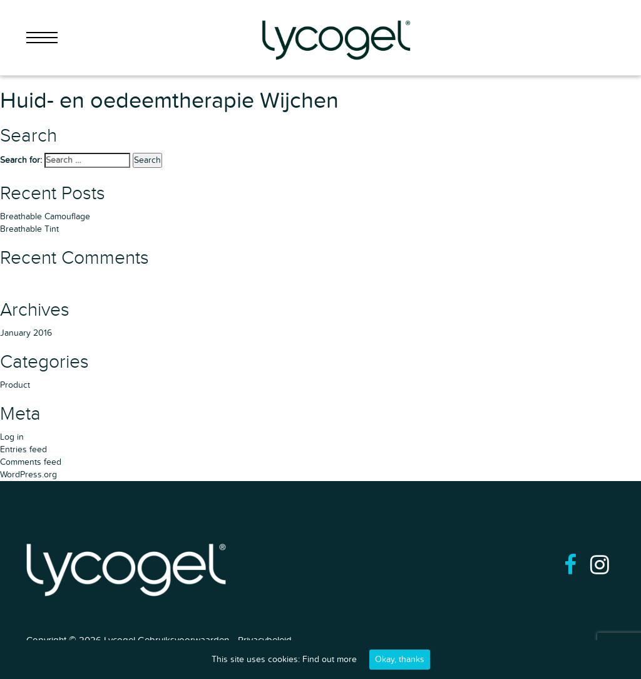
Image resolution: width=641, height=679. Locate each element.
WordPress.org (28, 474)
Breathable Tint (29, 229)
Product (15, 385)
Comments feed (30, 462)
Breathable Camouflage (45, 216)
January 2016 (26, 333)
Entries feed (23, 449)
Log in (12, 437)
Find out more (329, 659)
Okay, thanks (399, 659)
